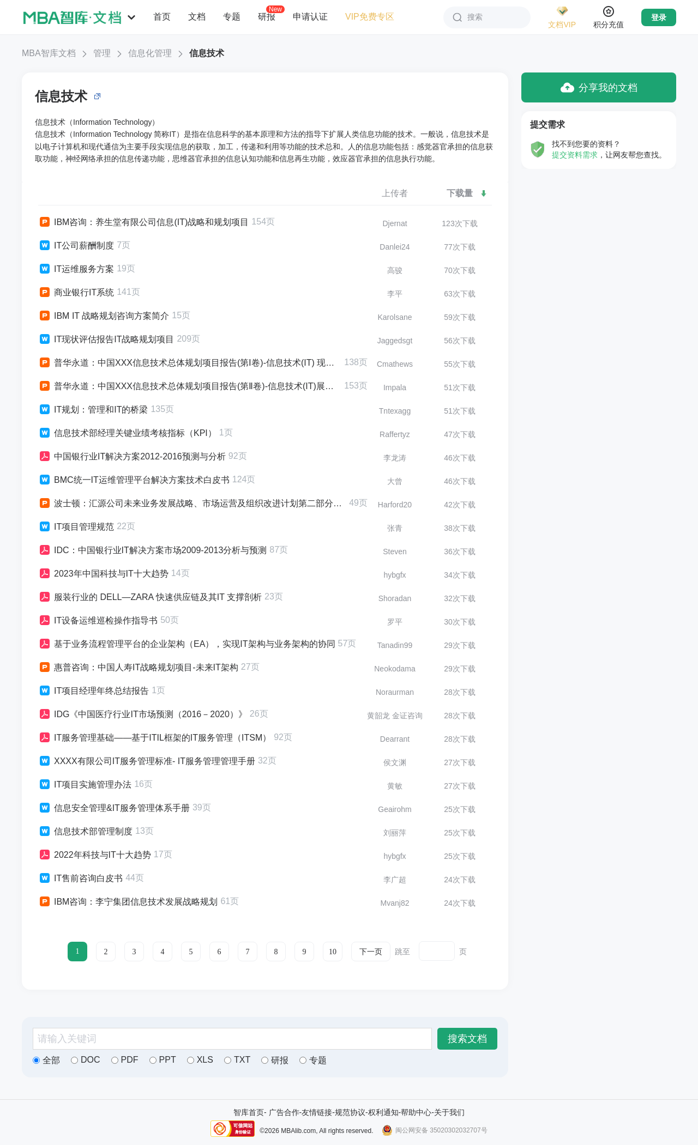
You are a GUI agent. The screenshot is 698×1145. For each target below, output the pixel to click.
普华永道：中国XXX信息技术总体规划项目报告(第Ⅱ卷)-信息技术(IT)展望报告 (189, 386)
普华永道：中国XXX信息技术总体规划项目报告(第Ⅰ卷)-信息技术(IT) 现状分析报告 (189, 363)
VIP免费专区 (369, 16)
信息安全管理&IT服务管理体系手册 (114, 808)
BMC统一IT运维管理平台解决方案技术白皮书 (134, 480)
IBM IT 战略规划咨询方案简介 (103, 316)
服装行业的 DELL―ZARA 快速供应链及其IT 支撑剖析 (150, 597)
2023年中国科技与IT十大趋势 (103, 574)
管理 (102, 53)
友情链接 (317, 1112)
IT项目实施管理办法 (84, 785)
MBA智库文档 (49, 53)
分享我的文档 (599, 87)
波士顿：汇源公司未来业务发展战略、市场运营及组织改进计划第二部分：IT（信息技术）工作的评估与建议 (192, 504)
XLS (200, 1059)
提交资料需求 (575, 154)
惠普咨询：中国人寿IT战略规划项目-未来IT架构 (138, 668)
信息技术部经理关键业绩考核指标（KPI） (127, 433)
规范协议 (350, 1112)
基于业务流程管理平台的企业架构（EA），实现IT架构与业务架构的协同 (186, 644)
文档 (197, 16)
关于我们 (449, 1112)
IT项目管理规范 (76, 527)
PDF (125, 1059)
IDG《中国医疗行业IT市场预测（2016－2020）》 (142, 714)
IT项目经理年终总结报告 (93, 691)
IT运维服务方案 (76, 269)
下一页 (370, 952)
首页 (162, 16)
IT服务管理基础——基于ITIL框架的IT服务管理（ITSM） (154, 738)
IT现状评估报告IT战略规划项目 (106, 340)
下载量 (467, 193)
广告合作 (284, 1112)
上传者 (395, 193)
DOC (85, 1059)
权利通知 (383, 1112)
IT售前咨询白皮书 (80, 879)
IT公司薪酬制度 (76, 246)
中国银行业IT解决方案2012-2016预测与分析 (132, 457)
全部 (46, 1060)
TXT (237, 1059)
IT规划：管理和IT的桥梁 (93, 410)
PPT (162, 1059)
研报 (266, 16)
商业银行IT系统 (76, 293)
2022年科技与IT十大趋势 (94, 855)
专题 (231, 16)
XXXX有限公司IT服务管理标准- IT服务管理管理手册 (146, 761)
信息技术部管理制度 (85, 832)
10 (332, 952)
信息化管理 (150, 53)
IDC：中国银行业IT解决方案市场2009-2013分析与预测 (152, 550)
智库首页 (248, 1112)
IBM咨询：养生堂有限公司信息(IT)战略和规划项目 (143, 222)
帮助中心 (416, 1112)
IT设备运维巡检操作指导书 (98, 621)
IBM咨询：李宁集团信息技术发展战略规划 (128, 902)
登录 (658, 17)
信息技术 (206, 53)
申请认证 (310, 16)
